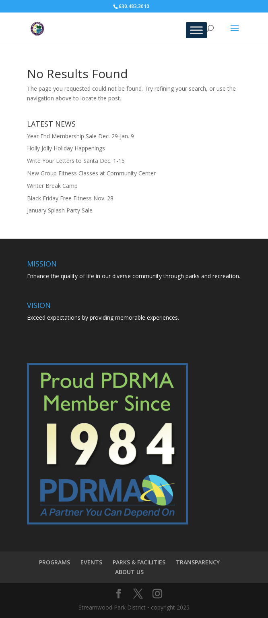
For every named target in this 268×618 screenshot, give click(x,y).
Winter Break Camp (52, 185)
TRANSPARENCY (198, 562)
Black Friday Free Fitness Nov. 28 (70, 198)
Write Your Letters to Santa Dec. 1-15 (76, 160)
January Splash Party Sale (60, 210)
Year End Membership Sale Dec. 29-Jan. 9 (80, 136)
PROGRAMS (54, 562)
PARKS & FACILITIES (139, 562)
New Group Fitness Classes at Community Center (91, 173)
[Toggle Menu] (196, 30)
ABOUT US (129, 572)
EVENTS (91, 562)
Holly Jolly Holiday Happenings (66, 148)
